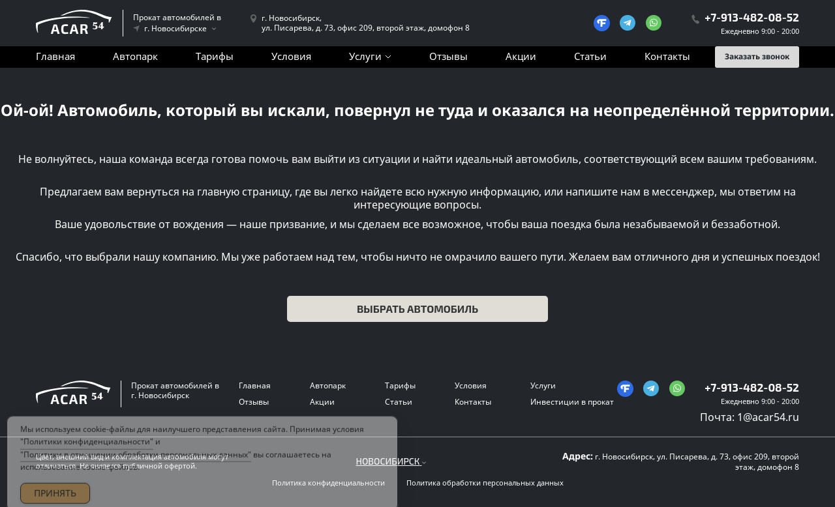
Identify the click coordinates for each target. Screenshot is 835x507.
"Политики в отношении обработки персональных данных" (135, 460)
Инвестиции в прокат (572, 402)
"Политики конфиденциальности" (86, 448)
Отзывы (448, 56)
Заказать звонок (757, 56)
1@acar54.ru (768, 417)
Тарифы (215, 56)
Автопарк (135, 56)
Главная (55, 56)
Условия (291, 56)
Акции (521, 56)
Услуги (365, 56)
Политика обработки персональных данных (485, 482)
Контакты (667, 56)
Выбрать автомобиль (417, 308)
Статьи (590, 56)
